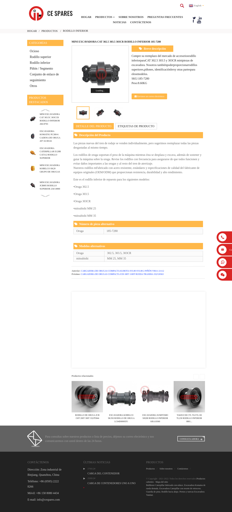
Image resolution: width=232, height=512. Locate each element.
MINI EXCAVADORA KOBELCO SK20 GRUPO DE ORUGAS (50, 168)
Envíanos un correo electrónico (150, 96)
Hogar (86, 17)
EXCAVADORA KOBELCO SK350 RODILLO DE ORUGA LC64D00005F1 (121, 418)
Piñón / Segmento (41, 68)
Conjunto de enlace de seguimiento (44, 77)
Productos (105, 17)
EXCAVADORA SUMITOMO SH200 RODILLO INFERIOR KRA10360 (155, 418)
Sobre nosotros (131, 17)
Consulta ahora (189, 439)
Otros (33, 86)
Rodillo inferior (40, 62)
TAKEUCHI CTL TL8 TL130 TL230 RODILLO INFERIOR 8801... (189, 418)
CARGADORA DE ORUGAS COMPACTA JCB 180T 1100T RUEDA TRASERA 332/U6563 (122, 274)
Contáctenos (140, 22)
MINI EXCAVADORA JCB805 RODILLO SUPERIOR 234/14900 (50, 185)
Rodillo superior (40, 57)
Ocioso (34, 51)
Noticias (119, 22)
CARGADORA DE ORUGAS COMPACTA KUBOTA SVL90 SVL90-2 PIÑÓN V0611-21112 (122, 271)
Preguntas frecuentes (165, 17)
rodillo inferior (75, 30)
